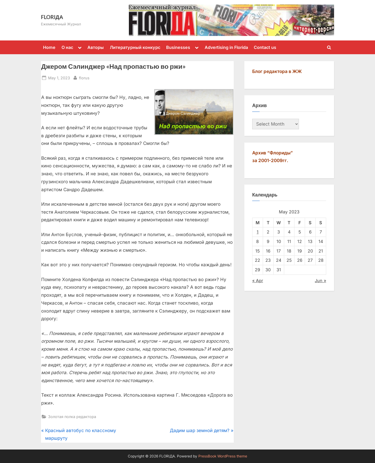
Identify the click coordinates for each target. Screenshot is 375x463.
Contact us (265, 47)
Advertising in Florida (226, 47)
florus (84, 77)
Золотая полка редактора (72, 416)
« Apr (257, 280)
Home (49, 47)
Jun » (320, 280)
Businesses (178, 47)
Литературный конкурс (135, 47)
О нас (67, 47)
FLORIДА (52, 17)
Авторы (95, 47)
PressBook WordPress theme (222, 456)
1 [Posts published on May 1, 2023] (258, 232)
